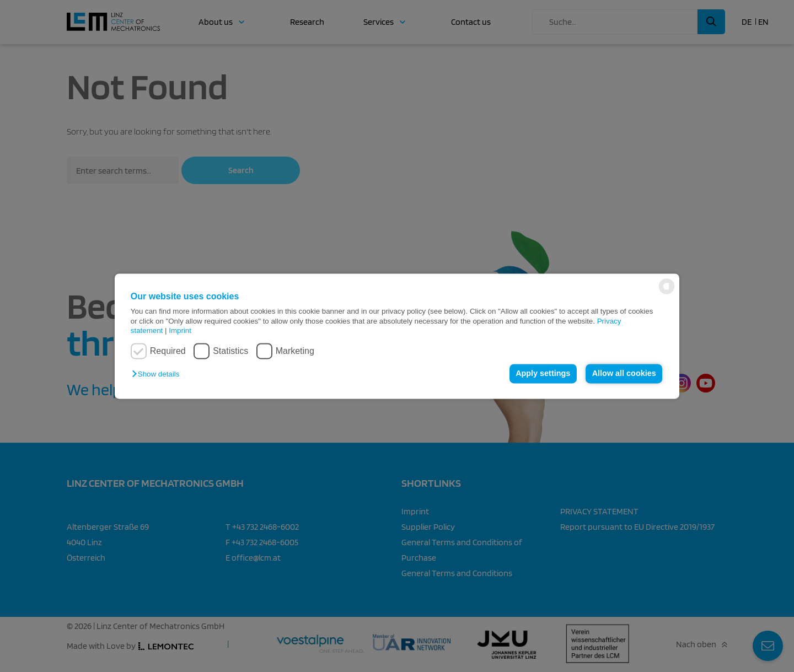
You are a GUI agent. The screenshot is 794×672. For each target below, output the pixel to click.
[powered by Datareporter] (666, 293)
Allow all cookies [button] (624, 373)
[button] (158, 374)
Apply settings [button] (543, 373)
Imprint (180, 330)
